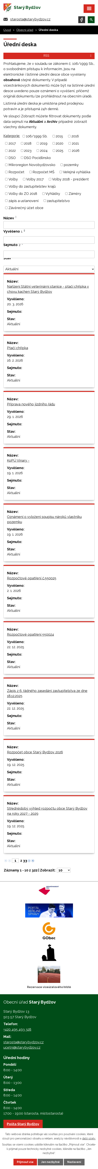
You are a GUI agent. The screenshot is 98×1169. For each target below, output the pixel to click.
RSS (68, 55)
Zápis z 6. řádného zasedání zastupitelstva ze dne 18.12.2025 (47, 693)
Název (8, 218)
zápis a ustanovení (23, 201)
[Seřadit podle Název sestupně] (16, 218)
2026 (75, 151)
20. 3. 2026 (15, 304)
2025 (59, 151)
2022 (12, 151)
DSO (12, 158)
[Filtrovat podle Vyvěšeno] (49, 240)
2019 (43, 143)
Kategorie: (11, 136)
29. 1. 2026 (15, 417)
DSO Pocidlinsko (37, 158)
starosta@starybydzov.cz (30, 19)
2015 (59, 136)
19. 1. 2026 (15, 473)
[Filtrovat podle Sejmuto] (49, 254)
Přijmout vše (25, 1162)
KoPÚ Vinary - (18, 460)
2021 (75, 143)
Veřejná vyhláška (76, 172)
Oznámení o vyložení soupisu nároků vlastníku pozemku (44, 519)
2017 (12, 143)
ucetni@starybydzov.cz (21, 1047)
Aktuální (13, 324)
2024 (44, 151)
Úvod (7, 30)
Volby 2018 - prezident (70, 179)
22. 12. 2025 (15, 647)
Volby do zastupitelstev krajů (32, 186)
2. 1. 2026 (14, 591)
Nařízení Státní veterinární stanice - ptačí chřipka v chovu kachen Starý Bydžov (48, 289)
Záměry (75, 194)
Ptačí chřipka (17, 348)
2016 (75, 136)
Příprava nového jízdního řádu (31, 404)
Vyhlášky (52, 194)
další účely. (89, 1138)
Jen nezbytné (50, 1162)
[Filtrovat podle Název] (49, 225)
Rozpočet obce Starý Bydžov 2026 (35, 752)
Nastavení (74, 1162)
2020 (59, 143)
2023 (27, 151)
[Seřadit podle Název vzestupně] (16, 216)
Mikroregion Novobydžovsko (32, 165)
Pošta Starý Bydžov (23, 1124)
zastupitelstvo (58, 201)
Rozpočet (16, 172)
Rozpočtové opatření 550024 (30, 634)
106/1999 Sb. (36, 136)
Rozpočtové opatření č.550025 (31, 578)
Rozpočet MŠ (43, 172)
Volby (13, 179)
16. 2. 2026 (15, 360)
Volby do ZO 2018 (23, 194)
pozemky (71, 165)
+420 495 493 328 (17, 1029)
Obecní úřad (24, 30)
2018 (27, 143)
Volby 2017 (35, 179)
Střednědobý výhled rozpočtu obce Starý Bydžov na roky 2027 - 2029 (47, 811)
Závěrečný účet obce (26, 208)
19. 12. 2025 (15, 765)
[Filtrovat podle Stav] (49, 269)
